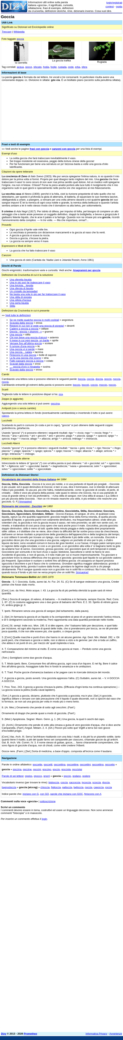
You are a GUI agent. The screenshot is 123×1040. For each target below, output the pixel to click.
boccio (76, 384)
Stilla (12, 305)
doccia (99, 379)
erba (77, 66)
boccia (82, 379)
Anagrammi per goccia (86, 270)
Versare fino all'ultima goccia (26, 343)
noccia (116, 379)
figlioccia (56, 787)
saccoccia (74, 782)
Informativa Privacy (96, 1033)
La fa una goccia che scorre (25, 357)
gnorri (46, 776)
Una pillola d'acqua (20, 300)
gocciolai (77, 769)
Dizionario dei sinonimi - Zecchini (22, 506)
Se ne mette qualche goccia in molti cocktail (34, 319)
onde (71, 66)
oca (61, 394)
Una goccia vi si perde (22, 349)
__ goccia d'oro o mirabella (25, 366)
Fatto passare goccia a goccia (26, 360)
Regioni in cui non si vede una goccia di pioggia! (37, 325)
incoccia (86, 782)
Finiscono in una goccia (23, 355)
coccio (94, 384)
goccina (55, 403)
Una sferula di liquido (21, 288)
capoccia (99, 787)
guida (119, 6)
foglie (54, 66)
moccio (103, 384)
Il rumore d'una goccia (22, 346)
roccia (5, 381)
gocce (28, 66)
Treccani (6, 31)
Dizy (3, 1033)
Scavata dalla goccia (21, 322)
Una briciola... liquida (21, 285)
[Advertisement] (92, 847)
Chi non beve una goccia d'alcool (28, 337)
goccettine (72, 764)
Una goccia (16, 334)
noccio (112, 384)
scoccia (96, 782)
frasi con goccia (39, 148)
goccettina (59, 764)
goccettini (85, 764)
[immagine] (25, 501)
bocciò (85, 384)
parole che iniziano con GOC (66, 793)
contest (110, 6)
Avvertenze (115, 1033)
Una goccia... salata (21, 352)
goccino (46, 769)
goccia (20, 38)
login (44, 818)
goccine (27, 769)
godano (76, 776)
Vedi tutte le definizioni (18, 315)
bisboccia (53, 782)
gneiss (29, 776)
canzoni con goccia (63, 148)
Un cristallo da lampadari (24, 291)
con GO (44, 793)
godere (86, 776)
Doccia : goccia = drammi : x (26, 331)
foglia (46, 66)
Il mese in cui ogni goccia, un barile (29, 340)
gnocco (38, 776)
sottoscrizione (47, 801)
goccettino (98, 764)
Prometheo (30, 1033)
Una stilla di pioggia (21, 297)
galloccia (67, 787)
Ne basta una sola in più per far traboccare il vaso (38, 294)
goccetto (110, 764)
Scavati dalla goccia (21, 363)
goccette (37, 764)
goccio (108, 379)
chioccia (45, 787)
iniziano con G (31, 793)
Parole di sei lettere (13, 776)
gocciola (66, 769)
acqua (20, 66)
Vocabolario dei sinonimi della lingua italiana (29, 479)
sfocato (37, 66)
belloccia (78, 787)
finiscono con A (92, 793)
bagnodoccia (9, 787)
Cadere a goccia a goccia (24, 328)
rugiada (62, 66)
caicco (5, 415)
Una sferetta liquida (21, 279)
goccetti (48, 764)
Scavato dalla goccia (21, 369)
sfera (84, 66)
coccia (90, 379)
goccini (37, 769)
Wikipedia (19, 31)
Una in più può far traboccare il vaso (30, 282)
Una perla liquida (19, 303)
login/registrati (114, 2)
